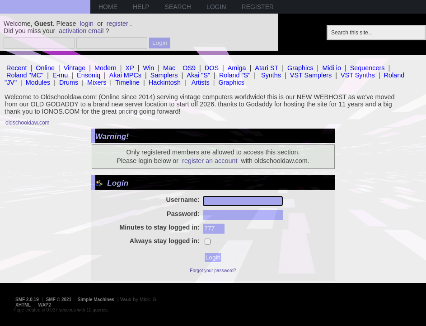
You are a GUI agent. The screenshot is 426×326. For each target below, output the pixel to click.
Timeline (127, 82)
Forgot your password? (213, 270)
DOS (212, 68)
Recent (16, 68)
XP (130, 68)
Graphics (300, 68)
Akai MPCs (125, 75)
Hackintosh (165, 82)
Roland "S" (234, 75)
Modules (38, 82)
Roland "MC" (24, 75)
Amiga (237, 68)
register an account (209, 160)
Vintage (75, 68)
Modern (105, 68)
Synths (271, 75)
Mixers (96, 82)
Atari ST (266, 68)
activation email (81, 30)
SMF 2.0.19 (27, 299)
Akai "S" (198, 75)
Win (148, 68)
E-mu (60, 75)
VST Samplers (311, 75)
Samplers (164, 75)
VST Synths (358, 75)
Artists (201, 82)
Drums (68, 82)
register (117, 23)
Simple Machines (96, 299)
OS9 (189, 68)
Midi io (331, 68)
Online (45, 68)
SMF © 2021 (58, 299)
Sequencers (367, 68)
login (87, 23)
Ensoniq (88, 75)
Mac (169, 68)
